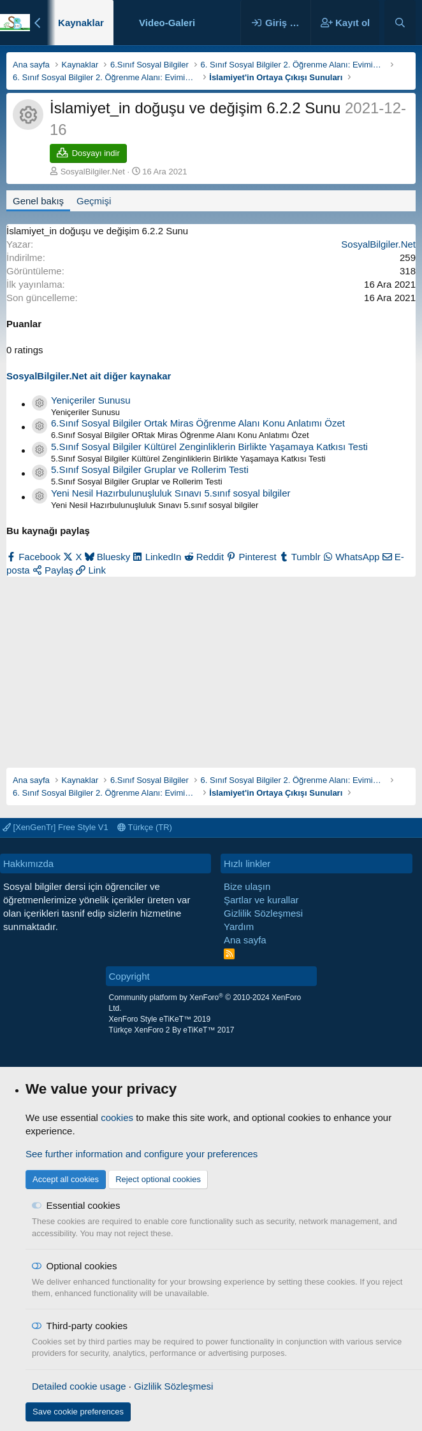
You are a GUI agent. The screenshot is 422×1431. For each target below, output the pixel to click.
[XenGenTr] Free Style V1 (55, 827)
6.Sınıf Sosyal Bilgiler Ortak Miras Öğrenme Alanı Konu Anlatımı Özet (198, 423)
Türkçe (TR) (144, 827)
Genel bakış (38, 200)
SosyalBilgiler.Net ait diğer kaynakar (88, 375)
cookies (117, 1117)
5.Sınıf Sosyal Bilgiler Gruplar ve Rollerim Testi (150, 469)
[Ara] (400, 22)
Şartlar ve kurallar (261, 899)
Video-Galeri (167, 22)
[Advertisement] (211, 666)
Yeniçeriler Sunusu (91, 400)
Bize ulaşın (247, 886)
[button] (205, 22)
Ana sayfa (245, 939)
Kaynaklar (81, 22)
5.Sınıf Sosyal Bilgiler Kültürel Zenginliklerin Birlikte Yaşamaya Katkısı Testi (209, 446)
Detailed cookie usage (79, 1386)
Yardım (239, 926)
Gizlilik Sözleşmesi (263, 913)
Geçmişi (93, 200)
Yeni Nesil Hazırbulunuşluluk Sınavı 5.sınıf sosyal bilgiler (170, 493)
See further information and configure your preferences (141, 1153)
